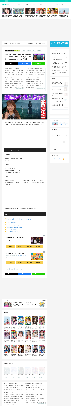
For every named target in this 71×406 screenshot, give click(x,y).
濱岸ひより (39, 50)
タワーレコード (38, 246)
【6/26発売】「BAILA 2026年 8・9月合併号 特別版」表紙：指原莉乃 (59, 58)
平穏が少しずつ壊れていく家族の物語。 (12, 68)
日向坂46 (28, 50)
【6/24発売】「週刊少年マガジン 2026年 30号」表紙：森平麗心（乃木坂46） (59, 67)
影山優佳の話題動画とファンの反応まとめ (33, 81)
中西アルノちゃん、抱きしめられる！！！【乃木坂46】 (15, 79)
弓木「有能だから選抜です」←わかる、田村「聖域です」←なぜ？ (15, 85)
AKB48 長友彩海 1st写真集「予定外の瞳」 (33, 79)
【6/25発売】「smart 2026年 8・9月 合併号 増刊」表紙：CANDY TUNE (59, 63)
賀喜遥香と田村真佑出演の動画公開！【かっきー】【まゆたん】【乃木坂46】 (35, 77)
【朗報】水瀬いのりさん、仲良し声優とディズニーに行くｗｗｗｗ (15, 72)
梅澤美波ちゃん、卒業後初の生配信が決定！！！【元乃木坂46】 (14, 398)
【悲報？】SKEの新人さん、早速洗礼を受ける (34, 85)
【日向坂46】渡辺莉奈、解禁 (31, 87)
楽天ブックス (29, 246)
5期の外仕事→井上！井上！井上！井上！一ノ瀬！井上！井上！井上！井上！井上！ (15, 87)
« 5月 (55, 149)
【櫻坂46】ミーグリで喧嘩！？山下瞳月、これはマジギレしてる (36, 402)
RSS (64, 160)
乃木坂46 (23, 50)
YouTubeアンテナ (39, 4)
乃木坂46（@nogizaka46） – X (13, 225)
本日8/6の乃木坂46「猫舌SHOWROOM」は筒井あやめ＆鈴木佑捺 (36, 389)
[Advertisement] (35, 30)
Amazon (10, 246)
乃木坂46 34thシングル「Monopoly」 (16, 237)
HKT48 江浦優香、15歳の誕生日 (10, 404)
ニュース (13, 4)
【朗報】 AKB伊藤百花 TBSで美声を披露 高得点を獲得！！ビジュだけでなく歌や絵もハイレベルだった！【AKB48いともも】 (15, 81)
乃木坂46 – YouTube (11, 229)
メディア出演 (18, 4)
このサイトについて (65, 0)
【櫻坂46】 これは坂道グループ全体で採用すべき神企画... (15, 83)
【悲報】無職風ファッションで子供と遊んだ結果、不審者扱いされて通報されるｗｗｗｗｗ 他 (35, 74)
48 (3, 0)
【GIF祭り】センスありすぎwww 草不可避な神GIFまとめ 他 (35, 72)
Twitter (23, 255)
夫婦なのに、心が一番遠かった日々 (10, 383)
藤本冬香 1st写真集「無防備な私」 (10, 402)
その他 (34, 4)
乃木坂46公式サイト (11, 222)
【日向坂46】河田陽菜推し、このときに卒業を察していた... (36, 398)
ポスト (12, 63)
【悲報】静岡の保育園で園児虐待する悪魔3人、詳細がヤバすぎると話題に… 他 (35, 70)
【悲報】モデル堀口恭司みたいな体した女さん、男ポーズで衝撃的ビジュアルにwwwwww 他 (36, 392)
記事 (25, 255)
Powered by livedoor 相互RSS (20, 88)
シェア (25, 63)
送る (39, 63)
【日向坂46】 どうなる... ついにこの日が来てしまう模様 (36, 385)
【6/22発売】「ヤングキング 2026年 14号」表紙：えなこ (15, 70)
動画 (27, 4)
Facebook (59, 160)
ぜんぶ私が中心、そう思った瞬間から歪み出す (34, 383)
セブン (65, 124)
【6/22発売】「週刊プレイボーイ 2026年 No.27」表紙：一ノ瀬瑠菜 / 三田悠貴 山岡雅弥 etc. (59, 72)
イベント (30, 4)
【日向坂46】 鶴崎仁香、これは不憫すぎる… (13, 77)
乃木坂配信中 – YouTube (12, 231)
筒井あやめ (33, 50)
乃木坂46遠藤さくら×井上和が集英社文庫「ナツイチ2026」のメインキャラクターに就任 (14, 396)
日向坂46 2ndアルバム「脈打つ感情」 (16, 253)
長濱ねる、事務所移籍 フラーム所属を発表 (33, 400)
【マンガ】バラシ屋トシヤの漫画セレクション (34, 68)
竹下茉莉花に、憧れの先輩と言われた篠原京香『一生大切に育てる (35, 83)
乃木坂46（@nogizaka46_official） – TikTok (16, 227)
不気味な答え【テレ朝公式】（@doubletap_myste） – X (19, 219)
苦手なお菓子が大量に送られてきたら (11, 387)
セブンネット (20, 246)
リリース (23, 4)
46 (6, 0)
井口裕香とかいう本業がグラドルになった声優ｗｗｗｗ (15, 74)
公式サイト (20, 239)
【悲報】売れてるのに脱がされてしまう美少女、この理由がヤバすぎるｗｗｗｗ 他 (14, 392)
